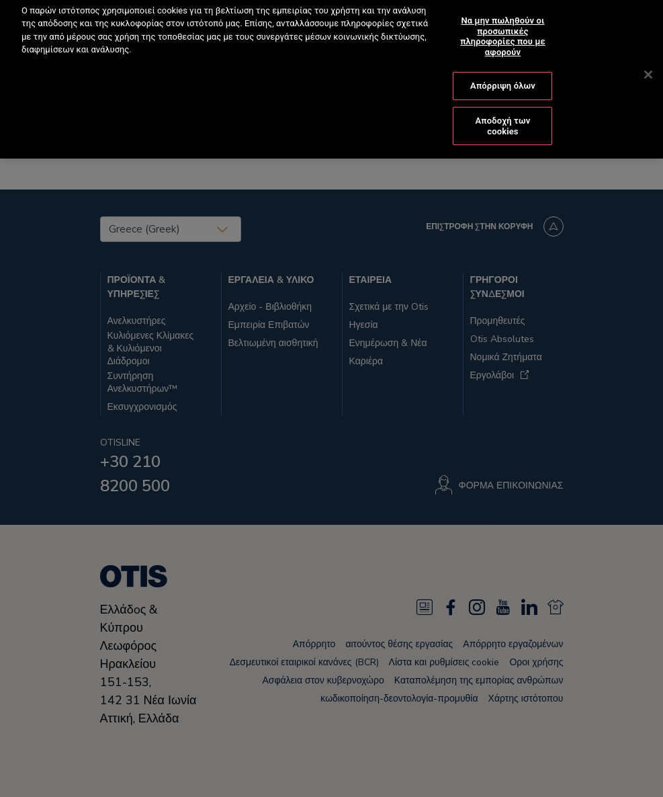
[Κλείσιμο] (648, 63)
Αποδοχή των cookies (503, 114)
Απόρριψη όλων (502, 74)
